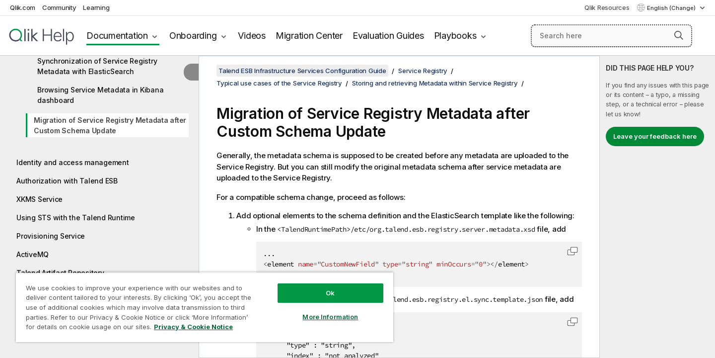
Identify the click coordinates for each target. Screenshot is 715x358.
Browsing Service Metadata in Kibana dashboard (100, 95)
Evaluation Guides (388, 35)
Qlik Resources (607, 7)
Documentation (117, 35)
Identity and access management (72, 162)
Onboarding (193, 35)
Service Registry (422, 71)
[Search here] (611, 35)
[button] (678, 35)
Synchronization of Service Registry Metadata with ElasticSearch (97, 66)
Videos (252, 35)
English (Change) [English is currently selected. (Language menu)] (672, 7)
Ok (330, 293)
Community (59, 7)
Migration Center (309, 35)
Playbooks (455, 35)
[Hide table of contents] (191, 72)
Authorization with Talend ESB (67, 181)
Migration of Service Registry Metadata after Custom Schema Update (110, 125)
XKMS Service (39, 199)
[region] (204, 307)
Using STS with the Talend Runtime (75, 217)
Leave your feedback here (655, 136)
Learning (96, 7)
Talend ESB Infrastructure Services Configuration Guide (302, 71)
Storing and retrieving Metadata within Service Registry (434, 83)
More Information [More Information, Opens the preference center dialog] (330, 317)
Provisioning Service (50, 236)
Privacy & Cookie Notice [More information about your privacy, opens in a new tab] (193, 327)
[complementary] (657, 207)
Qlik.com (22, 7)
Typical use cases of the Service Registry (279, 83)
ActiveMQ (32, 254)
